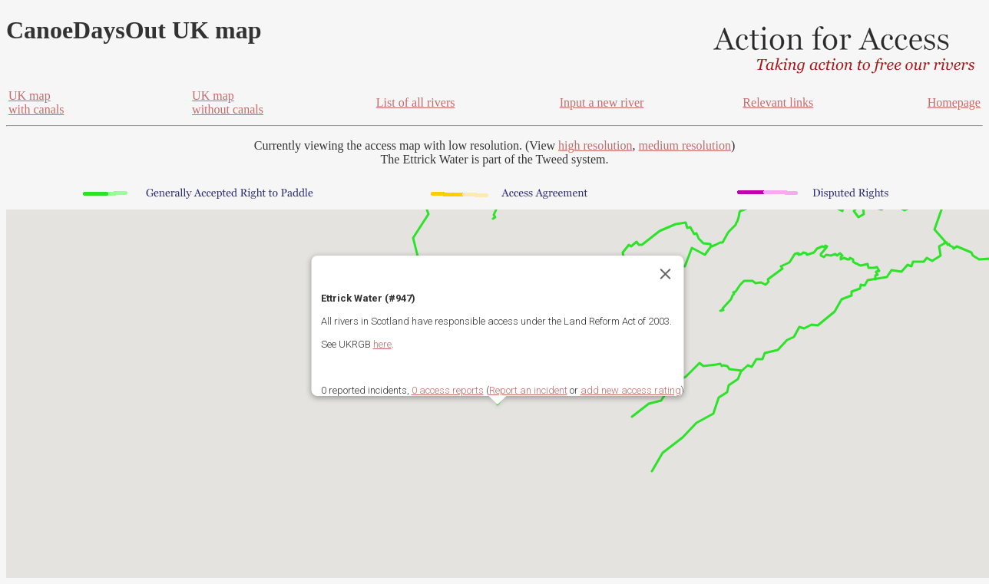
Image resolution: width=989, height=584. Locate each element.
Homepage (954, 102)
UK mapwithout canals (227, 102)
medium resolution (684, 145)
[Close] (665, 274)
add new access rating (630, 390)
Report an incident (528, 390)
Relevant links (778, 102)
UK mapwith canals (36, 102)
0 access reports (448, 390)
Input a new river (602, 102)
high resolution (595, 145)
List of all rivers (415, 102)
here (382, 344)
